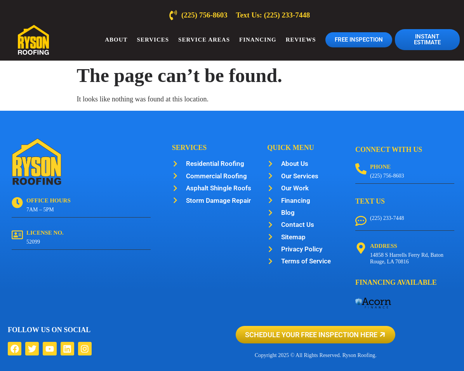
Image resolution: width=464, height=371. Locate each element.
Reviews (301, 40)
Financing (257, 40)
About (116, 40)
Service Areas (204, 40)
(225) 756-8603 (387, 176)
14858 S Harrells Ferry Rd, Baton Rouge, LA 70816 (406, 258)
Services (153, 40)
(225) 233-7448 (387, 218)
